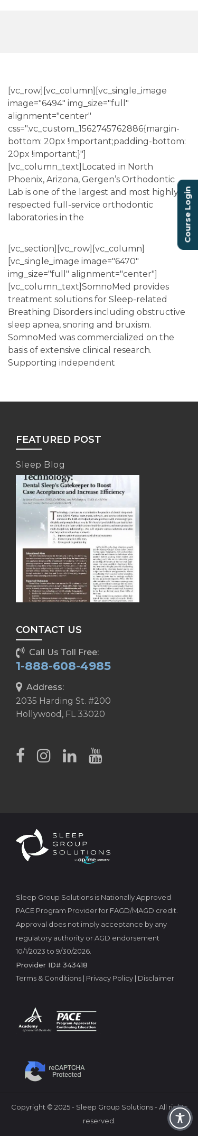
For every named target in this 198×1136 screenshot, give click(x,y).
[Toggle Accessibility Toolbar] (180, 1118)
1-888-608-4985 (63, 666)
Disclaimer (156, 978)
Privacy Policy (109, 978)
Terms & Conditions (48, 978)
